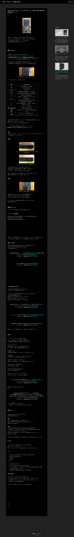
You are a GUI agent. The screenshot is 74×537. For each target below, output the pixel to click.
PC (8, 503)
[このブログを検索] (68, 2)
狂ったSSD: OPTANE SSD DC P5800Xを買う (61, 37)
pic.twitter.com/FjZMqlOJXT (31, 397)
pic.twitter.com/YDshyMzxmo (31, 306)
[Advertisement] (27, 524)
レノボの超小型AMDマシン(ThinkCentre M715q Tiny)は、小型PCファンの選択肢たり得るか (61, 72)
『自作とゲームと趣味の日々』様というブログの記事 (26, 133)
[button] (8, 15)
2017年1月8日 (33, 256)
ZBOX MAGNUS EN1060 (22, 54)
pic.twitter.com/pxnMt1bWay (30, 263)
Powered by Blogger (37, 533)
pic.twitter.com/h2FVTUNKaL (28, 381)
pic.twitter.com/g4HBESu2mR (29, 254)
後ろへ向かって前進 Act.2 (11, 2)
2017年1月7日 (33, 307)
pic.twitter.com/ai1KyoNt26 (36, 314)
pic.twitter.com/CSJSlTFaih (35, 323)
